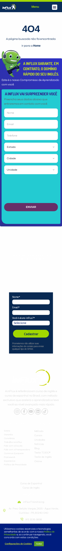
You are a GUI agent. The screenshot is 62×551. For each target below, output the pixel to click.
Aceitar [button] (39, 544)
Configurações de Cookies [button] (18, 543)
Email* (16, 307)
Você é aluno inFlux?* (23, 318)
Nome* (16, 297)
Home (36, 45)
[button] (54, 7)
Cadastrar (31, 334)
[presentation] (31, 190)
